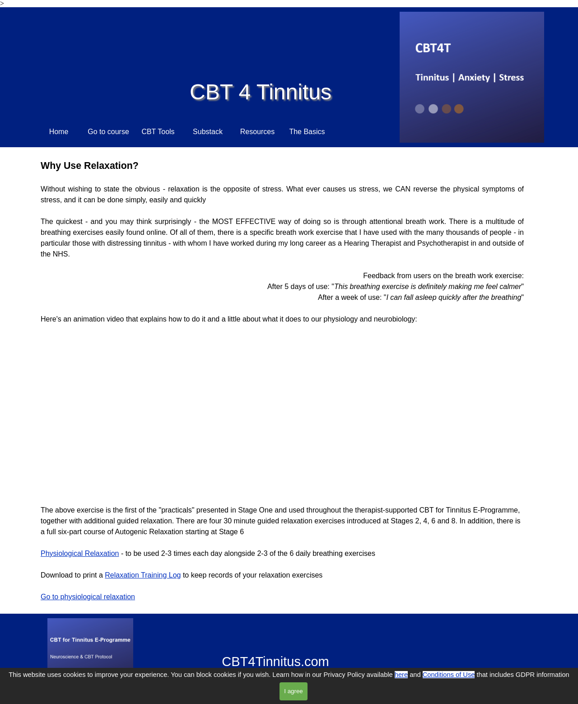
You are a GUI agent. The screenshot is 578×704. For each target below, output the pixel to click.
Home (59, 131)
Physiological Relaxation (80, 553)
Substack (208, 131)
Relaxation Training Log (143, 575)
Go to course (108, 131)
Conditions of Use (449, 674)
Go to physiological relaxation (88, 597)
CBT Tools (157, 131)
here (401, 674)
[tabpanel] (282, 242)
